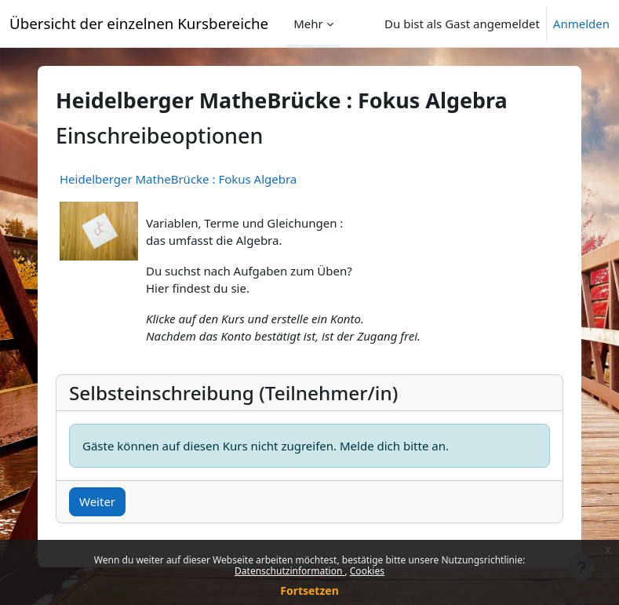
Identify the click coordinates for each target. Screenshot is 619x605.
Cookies (367, 571)
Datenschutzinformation (289, 571)
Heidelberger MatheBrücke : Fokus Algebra (178, 179)
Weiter (97, 501)
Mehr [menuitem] (308, 23)
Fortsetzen (309, 590)
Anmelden (581, 23)
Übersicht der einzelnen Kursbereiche (138, 23)
